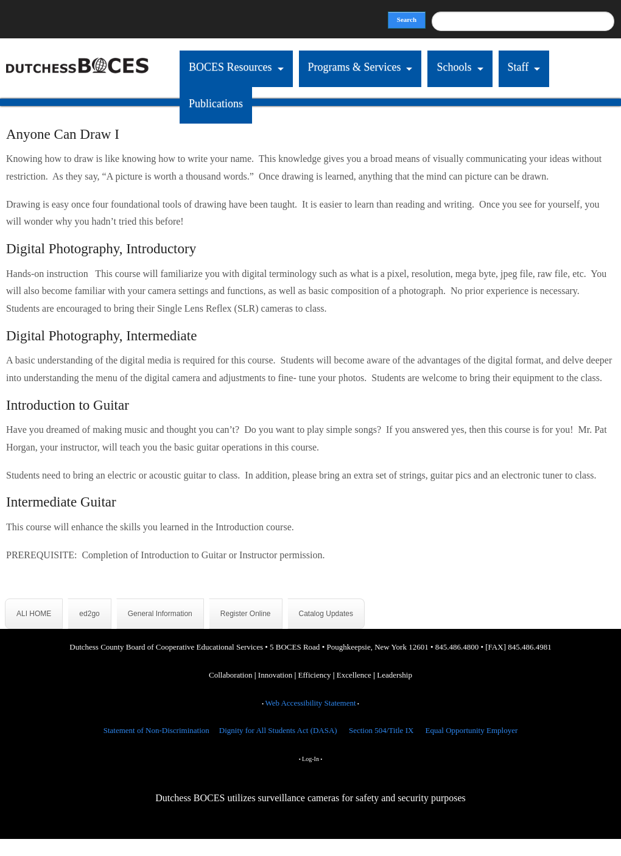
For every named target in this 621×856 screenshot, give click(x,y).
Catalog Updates (326, 613)
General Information (160, 613)
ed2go (89, 613)
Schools (454, 67)
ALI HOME (33, 613)
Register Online (245, 613)
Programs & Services (354, 67)
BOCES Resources (230, 67)
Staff (518, 67)
